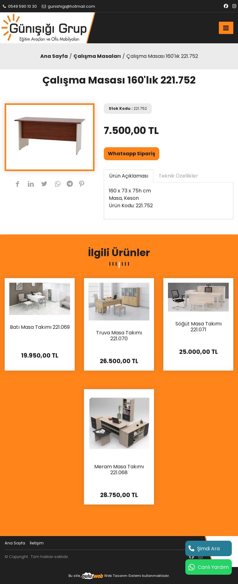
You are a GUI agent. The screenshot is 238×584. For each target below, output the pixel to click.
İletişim (37, 543)
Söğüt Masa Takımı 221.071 (198, 327)
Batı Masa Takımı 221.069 (40, 327)
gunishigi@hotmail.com (68, 6)
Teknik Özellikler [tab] (178, 175)
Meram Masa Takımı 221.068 (119, 470)
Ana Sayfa (54, 56)
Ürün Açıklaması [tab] (128, 175)
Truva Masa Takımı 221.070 (119, 336)
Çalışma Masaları (97, 56)
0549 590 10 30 (19, 6)
